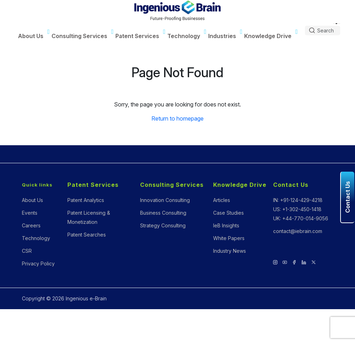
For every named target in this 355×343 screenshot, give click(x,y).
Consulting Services (79, 35)
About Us (30, 35)
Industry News (229, 251)
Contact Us (290, 184)
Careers (31, 225)
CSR (27, 251)
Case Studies (228, 213)
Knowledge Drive (267, 35)
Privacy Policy (38, 264)
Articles (221, 200)
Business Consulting (163, 213)
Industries (222, 35)
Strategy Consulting (163, 225)
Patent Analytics (85, 200)
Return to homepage (177, 118)
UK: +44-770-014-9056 (300, 218)
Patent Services (137, 35)
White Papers (229, 238)
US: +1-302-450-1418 (297, 209)
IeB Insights (226, 225)
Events (29, 213)
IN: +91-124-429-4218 (298, 200)
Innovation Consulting (165, 200)
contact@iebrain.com (297, 231)
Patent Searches (86, 235)
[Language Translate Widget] (336, 23)
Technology (183, 35)
